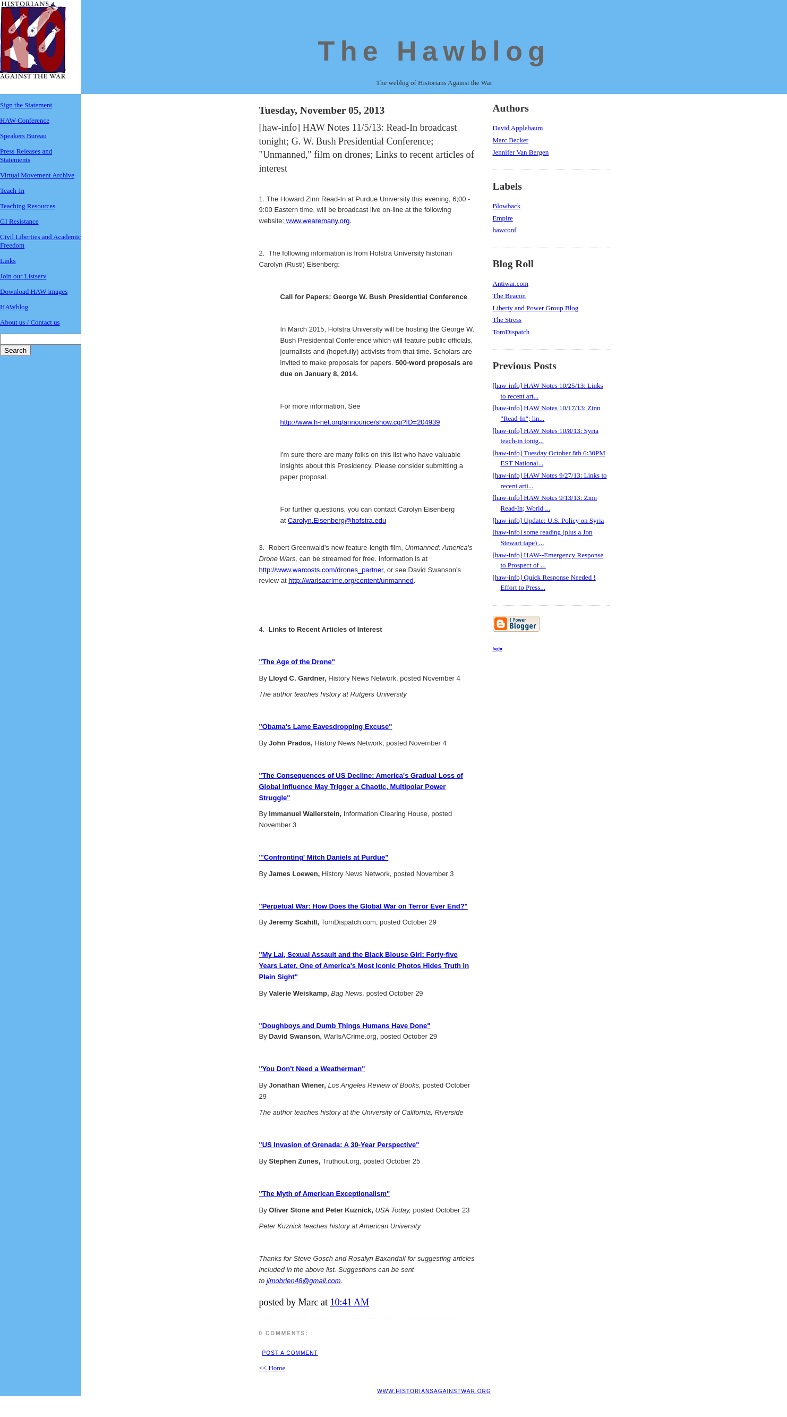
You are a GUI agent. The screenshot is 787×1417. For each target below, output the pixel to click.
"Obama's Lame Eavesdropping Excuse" (325, 727)
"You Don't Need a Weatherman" (312, 1069)
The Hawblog (434, 51)
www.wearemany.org (316, 221)
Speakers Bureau (23, 136)
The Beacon (509, 296)
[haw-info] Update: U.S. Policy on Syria (548, 520)
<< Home (272, 1368)
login (497, 648)
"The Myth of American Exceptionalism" (324, 1194)
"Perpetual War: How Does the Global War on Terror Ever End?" (363, 906)
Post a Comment (290, 1353)
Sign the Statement (26, 105)
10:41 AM (349, 1302)
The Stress (507, 320)
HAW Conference (24, 120)
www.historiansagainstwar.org (434, 1391)
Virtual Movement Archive (37, 175)
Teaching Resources (27, 206)
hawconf (505, 230)
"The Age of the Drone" (297, 662)
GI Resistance (19, 221)
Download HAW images (33, 291)
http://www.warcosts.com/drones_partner (321, 570)
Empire (503, 218)
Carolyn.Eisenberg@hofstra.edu (337, 520)
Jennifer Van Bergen (521, 152)
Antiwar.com (511, 283)
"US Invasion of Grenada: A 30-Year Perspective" (339, 1145)
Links (8, 261)
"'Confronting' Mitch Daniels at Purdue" (324, 857)
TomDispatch (511, 332)
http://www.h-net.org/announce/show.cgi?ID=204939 (360, 422)
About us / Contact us (30, 322)
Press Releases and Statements (26, 155)
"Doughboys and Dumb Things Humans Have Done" (345, 1026)
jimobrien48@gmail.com (304, 1281)
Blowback (507, 206)
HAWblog (14, 307)
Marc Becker (511, 140)
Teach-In (12, 190)
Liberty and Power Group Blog (536, 308)
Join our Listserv (23, 276)
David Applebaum (518, 128)
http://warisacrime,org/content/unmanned (351, 580)
